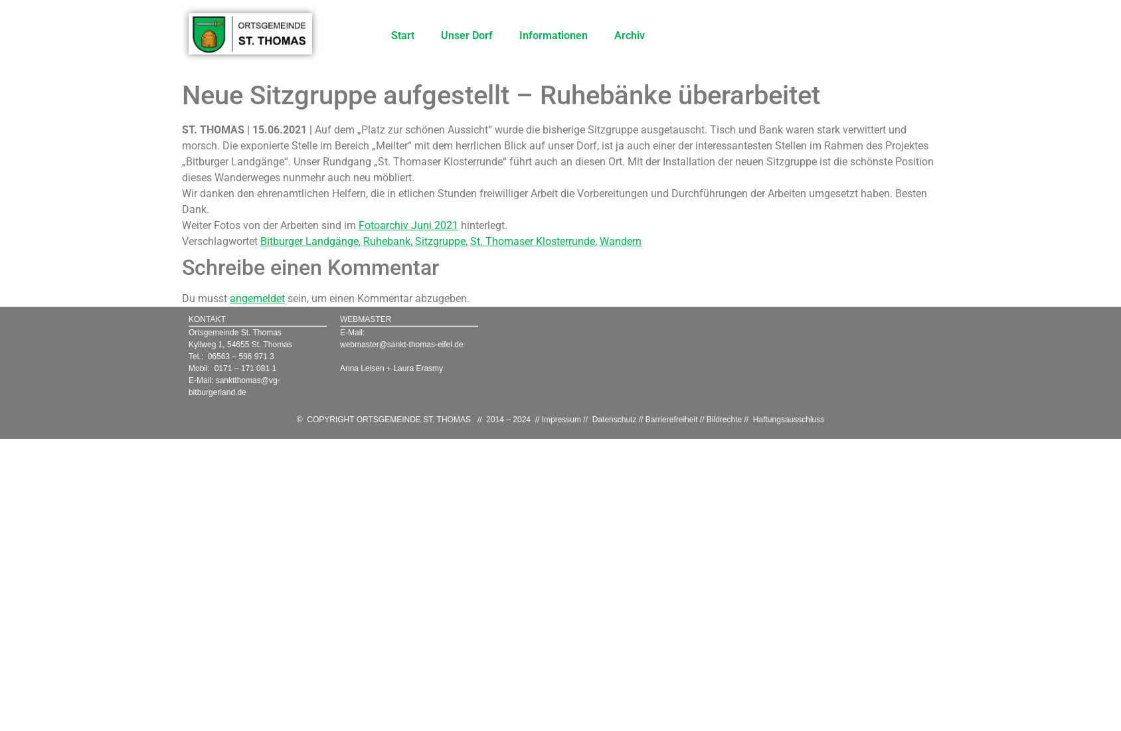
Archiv (629, 35)
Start (402, 35)
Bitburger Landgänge (309, 241)
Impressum (561, 419)
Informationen (553, 35)
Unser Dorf (467, 35)
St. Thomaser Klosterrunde (532, 241)
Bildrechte (724, 419)
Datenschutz (614, 419)
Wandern (621, 241)
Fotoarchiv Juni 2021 (408, 225)
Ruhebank (386, 241)
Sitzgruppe (440, 241)
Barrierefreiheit (672, 419)
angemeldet (257, 298)
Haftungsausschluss (788, 419)
